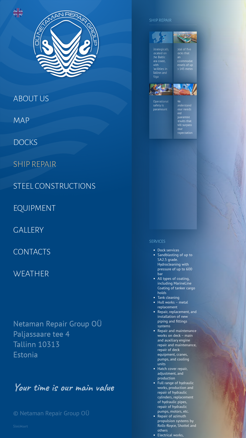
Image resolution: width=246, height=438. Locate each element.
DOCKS (25, 142)
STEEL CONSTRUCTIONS (54, 186)
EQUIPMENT (34, 208)
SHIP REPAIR (34, 164)
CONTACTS (32, 251)
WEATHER (31, 273)
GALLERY (28, 230)
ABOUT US (31, 98)
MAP (21, 120)
